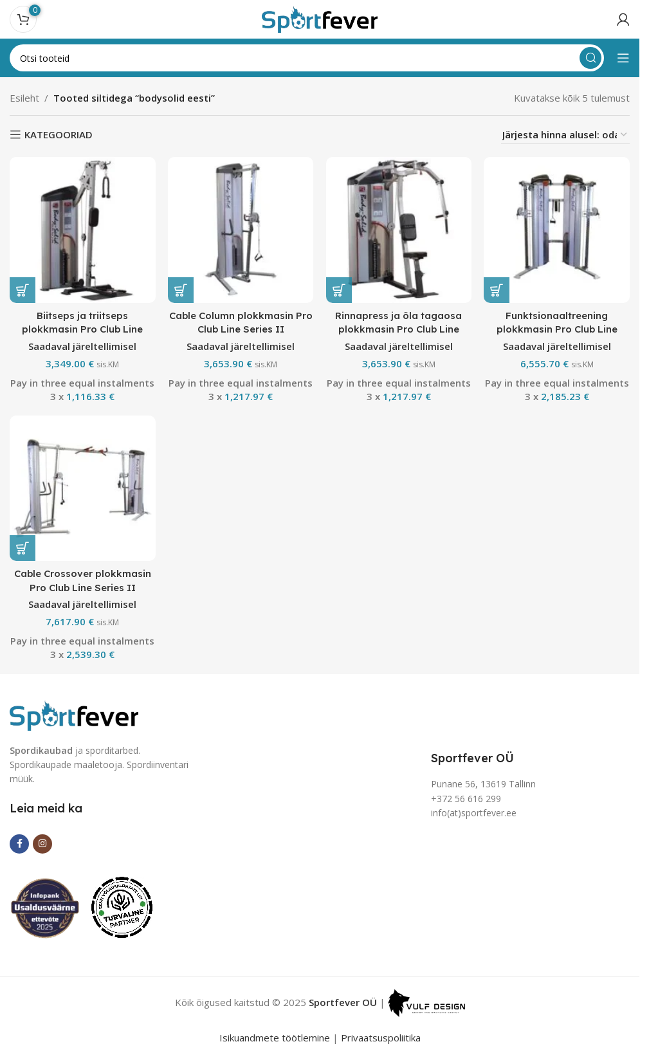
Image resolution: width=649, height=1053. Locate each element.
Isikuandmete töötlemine (274, 1037)
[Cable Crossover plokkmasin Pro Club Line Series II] (82, 488)
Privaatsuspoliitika (381, 1037)
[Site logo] (320, 18)
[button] (22, 289)
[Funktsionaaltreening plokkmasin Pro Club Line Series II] (557, 229)
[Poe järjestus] (565, 134)
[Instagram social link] (42, 843)
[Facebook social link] (19, 843)
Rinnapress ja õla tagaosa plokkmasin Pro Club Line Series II (399, 328)
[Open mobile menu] (623, 58)
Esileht (24, 97)
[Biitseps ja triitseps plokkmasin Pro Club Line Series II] (82, 229)
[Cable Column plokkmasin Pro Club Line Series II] (240, 229)
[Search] (307, 57)
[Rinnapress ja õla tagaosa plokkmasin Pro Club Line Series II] (398, 229)
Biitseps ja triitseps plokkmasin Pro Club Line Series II (82, 328)
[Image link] (74, 714)
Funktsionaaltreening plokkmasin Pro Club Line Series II (557, 328)
